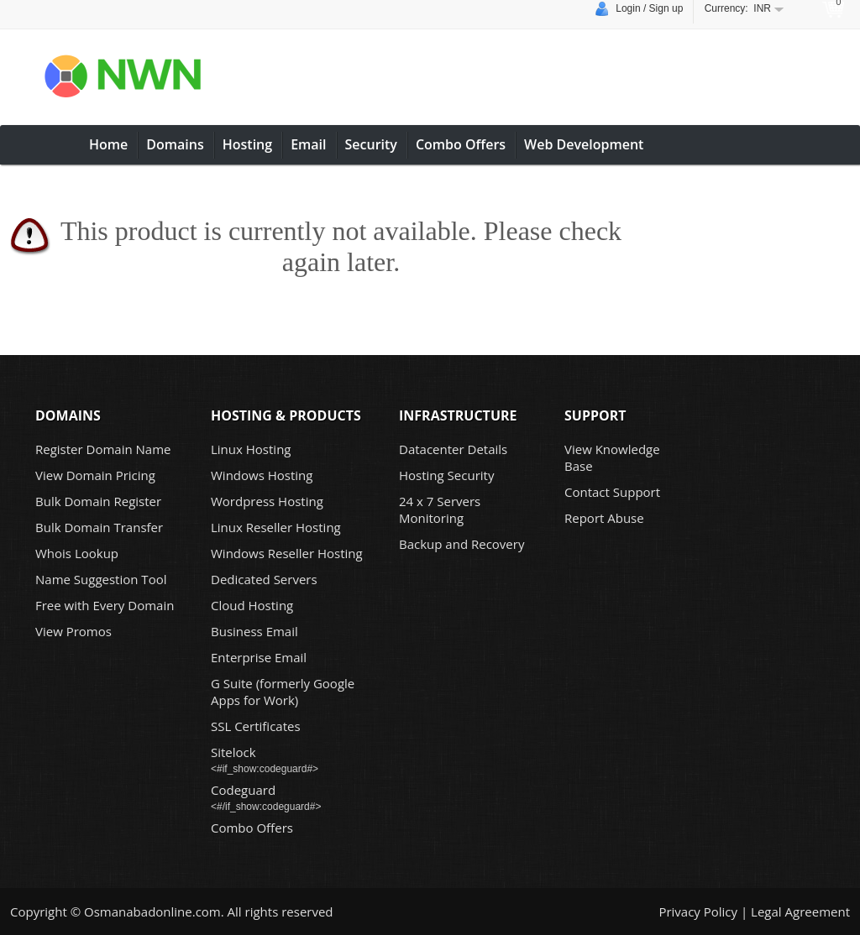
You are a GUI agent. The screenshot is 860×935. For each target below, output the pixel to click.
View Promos (73, 631)
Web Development (583, 144)
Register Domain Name (103, 449)
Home (108, 144)
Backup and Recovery (461, 543)
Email (308, 144)
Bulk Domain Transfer (99, 527)
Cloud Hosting (252, 605)
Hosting (247, 144)
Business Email (254, 631)
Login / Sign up (639, 9)
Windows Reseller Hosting (287, 553)
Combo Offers (461, 144)
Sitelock (233, 752)
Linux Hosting (251, 449)
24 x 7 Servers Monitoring (439, 509)
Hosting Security (446, 475)
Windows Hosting (261, 475)
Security (371, 144)
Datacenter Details (453, 449)
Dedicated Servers (264, 579)
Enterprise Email (259, 657)
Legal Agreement (800, 911)
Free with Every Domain (104, 605)
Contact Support (612, 491)
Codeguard (243, 789)
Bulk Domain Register (98, 501)
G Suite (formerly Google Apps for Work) (282, 691)
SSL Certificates (256, 726)
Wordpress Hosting (267, 501)
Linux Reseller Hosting (276, 527)
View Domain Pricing (95, 475)
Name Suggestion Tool (100, 579)
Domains (174, 144)
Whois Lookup (76, 553)
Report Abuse (604, 517)
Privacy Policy (697, 911)
